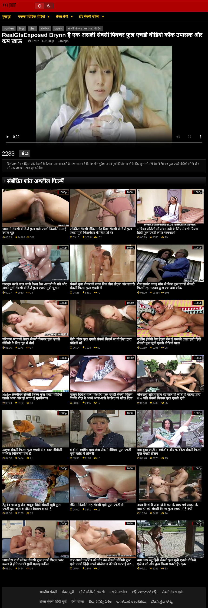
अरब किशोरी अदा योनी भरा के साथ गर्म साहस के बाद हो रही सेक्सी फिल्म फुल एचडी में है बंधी (167, 507)
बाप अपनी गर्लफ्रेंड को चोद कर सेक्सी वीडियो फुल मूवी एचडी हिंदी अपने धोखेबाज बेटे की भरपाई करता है (102, 564)
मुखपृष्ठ (6, 16)
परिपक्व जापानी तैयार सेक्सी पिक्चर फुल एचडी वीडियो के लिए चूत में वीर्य (31, 341)
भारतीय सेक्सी (48, 592)
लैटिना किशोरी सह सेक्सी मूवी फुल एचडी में (96, 505)
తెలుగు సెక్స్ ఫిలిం (100, 601)
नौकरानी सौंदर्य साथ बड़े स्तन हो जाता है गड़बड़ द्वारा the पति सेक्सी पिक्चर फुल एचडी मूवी (169, 396)
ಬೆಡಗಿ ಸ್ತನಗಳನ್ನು (162, 601)
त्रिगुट (21, 28)
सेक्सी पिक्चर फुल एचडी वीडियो (84, 28)
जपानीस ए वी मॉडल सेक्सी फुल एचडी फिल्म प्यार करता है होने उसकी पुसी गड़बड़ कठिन (32, 562)
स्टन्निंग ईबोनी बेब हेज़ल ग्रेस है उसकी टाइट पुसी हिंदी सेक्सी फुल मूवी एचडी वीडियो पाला (169, 341)
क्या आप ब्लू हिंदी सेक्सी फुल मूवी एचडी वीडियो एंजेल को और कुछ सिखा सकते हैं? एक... (166, 562)
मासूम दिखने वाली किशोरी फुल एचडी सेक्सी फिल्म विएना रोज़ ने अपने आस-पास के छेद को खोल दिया (101, 396)
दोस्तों (32, 28)
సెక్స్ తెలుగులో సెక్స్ (144, 592)
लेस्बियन (45, 28)
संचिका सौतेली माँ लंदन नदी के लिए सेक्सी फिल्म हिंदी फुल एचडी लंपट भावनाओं (167, 231)
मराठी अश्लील (118, 592)
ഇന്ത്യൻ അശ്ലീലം (131, 601)
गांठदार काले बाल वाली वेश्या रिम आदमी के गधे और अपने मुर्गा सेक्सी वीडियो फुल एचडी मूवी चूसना (34, 286)
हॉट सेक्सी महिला (89, 16)
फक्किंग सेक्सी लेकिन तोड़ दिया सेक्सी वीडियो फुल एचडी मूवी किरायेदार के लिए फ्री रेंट (101, 231)
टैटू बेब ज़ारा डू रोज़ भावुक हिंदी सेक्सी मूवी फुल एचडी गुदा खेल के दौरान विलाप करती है (31, 507)
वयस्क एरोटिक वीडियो (32, 16)
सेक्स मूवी (68, 592)
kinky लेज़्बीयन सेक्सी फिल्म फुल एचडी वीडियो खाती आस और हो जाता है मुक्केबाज (32, 396)
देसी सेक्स (77, 601)
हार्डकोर (58, 28)
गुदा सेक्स (9, 28)
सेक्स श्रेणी (62, 16)
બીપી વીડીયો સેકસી (92, 592)
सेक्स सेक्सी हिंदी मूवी (53, 601)
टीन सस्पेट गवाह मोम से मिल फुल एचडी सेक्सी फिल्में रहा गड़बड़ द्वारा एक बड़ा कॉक (166, 286)
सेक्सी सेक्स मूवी (172, 592)
